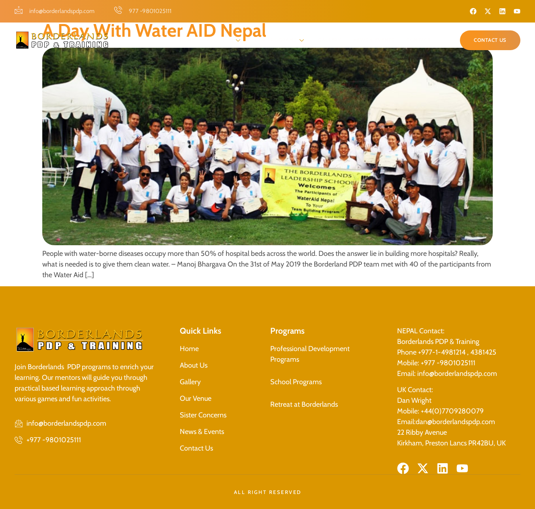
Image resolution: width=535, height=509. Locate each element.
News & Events (374, 40)
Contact (419, 40)
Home (187, 40)
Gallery (329, 40)
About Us (224, 40)
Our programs (280, 40)
